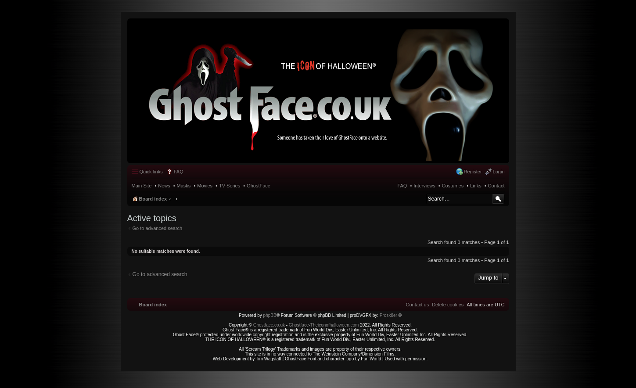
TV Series (229, 185)
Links (475, 185)
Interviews (424, 185)
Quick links (151, 171)
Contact (496, 185)
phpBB (270, 315)
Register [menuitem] (473, 171)
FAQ (402, 185)
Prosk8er (388, 315)
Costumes (453, 185)
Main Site (142, 185)
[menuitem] (448, 304)
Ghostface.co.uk (269, 325)
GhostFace (258, 185)
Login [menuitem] (499, 171)
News (164, 185)
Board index (153, 198)
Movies (204, 185)
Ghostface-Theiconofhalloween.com (324, 325)
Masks (184, 185)
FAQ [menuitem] (178, 171)
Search (498, 199)
